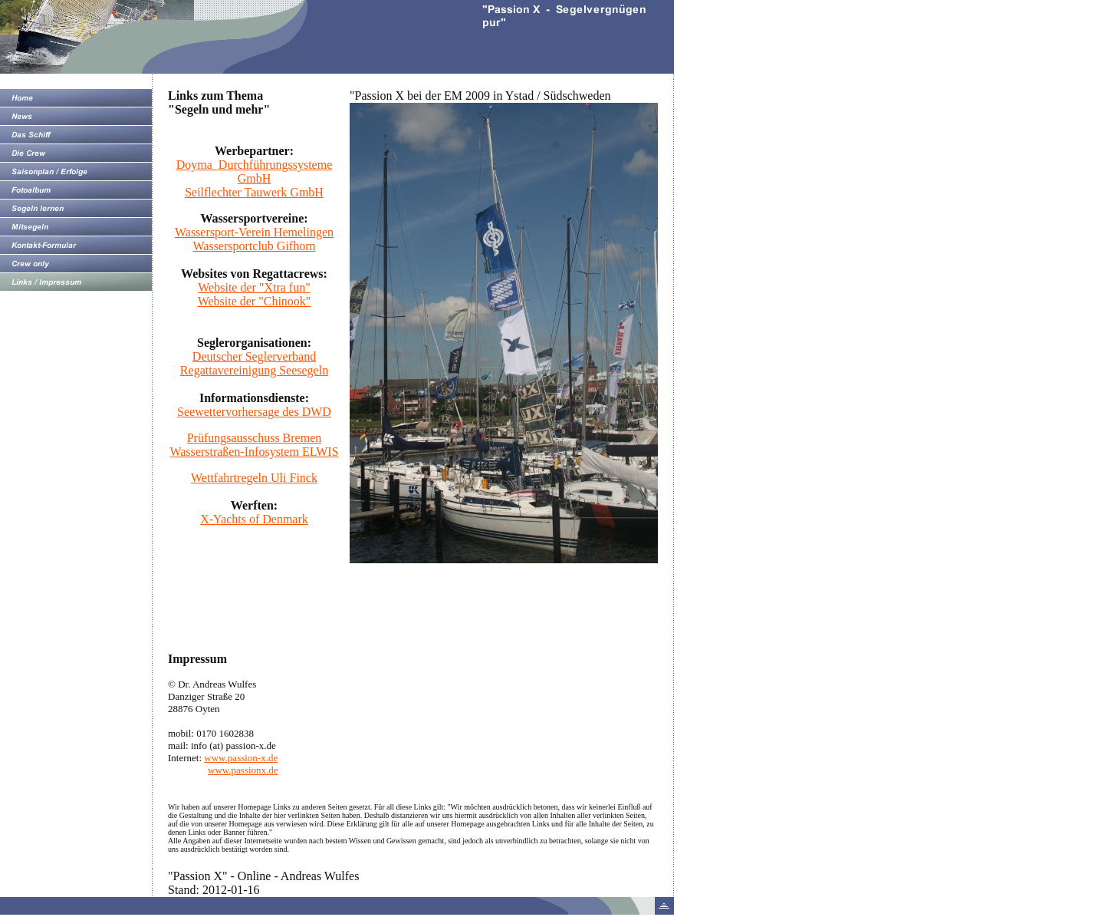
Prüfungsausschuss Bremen (254, 437)
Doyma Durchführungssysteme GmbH (254, 171)
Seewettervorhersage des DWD (254, 411)
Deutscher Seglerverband (254, 356)
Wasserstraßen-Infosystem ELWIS (253, 451)
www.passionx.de (243, 770)
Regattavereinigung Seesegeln (254, 370)
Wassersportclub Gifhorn (253, 245)
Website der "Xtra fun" (254, 287)
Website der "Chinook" (254, 301)
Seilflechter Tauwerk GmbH (254, 192)
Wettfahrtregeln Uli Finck (254, 477)
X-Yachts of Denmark (254, 519)
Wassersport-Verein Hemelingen (254, 232)
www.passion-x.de (241, 758)
